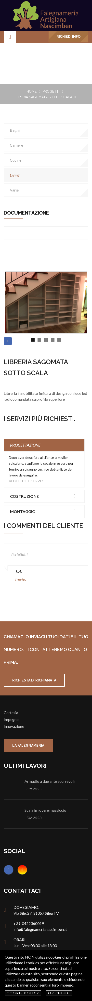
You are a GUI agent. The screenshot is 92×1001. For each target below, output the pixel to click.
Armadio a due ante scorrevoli (50, 781)
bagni (15, 130)
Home (31, 91)
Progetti (51, 91)
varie (14, 190)
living (14, 175)
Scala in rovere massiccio (45, 810)
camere (16, 145)
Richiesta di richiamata (34, 680)
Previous (12, 297)
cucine (15, 160)
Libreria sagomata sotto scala (43, 97)
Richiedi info (68, 36)
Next (80, 297)
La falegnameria (28, 745)
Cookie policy (23, 993)
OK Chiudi (59, 993)
